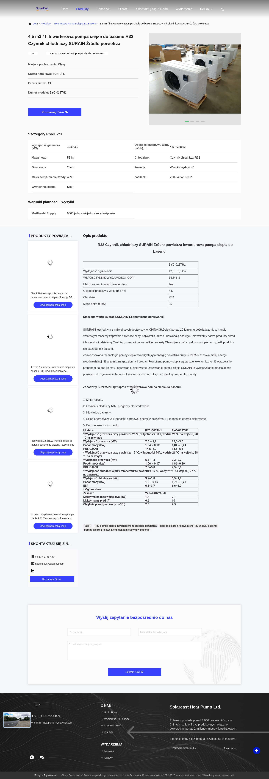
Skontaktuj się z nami (152, 9)
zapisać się (230, 747)
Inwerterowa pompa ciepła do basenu (75, 23)
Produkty (82, 9)
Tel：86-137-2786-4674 (45, 716)
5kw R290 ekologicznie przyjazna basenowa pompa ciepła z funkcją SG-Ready (52, 297)
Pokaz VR (103, 9)
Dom (65, 9)
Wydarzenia (184, 9)
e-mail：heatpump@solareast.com (52, 722)
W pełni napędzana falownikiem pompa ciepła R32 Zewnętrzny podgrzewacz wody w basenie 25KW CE (52, 518)
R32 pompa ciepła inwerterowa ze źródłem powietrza (126, 525)
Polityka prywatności (45, 775)
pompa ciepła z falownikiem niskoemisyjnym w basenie (116, 529)
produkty (46, 23)
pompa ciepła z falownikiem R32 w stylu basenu (188, 525)
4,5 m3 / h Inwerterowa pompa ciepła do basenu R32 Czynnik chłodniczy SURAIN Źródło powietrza (53, 371)
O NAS (123, 9)
